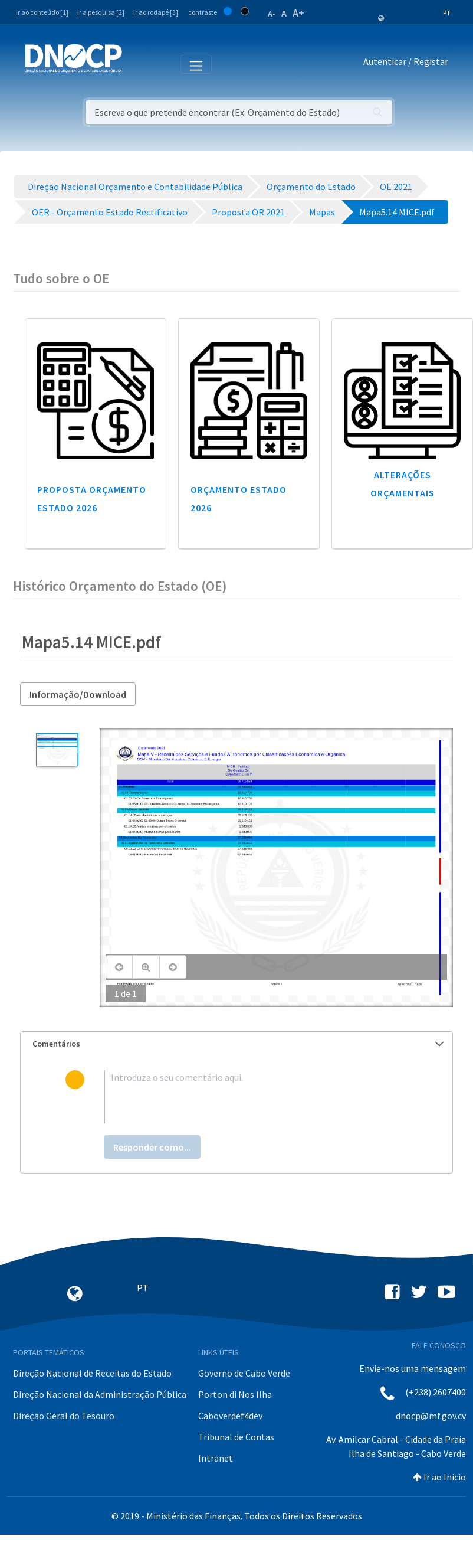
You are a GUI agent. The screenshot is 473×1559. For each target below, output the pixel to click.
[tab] (236, 1044)
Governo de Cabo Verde (244, 1373)
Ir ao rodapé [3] (155, 12)
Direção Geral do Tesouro (63, 1415)
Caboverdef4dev (230, 1415)
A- (271, 13)
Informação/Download (77, 694)
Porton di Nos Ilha (235, 1394)
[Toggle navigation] (137, 63)
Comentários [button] (238, 1043)
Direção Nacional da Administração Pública (99, 1394)
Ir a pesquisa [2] (100, 12)
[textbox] (256, 1096)
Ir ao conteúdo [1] (42, 12)
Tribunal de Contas (236, 1437)
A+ (298, 12)
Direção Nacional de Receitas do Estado (92, 1373)
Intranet (215, 1458)
